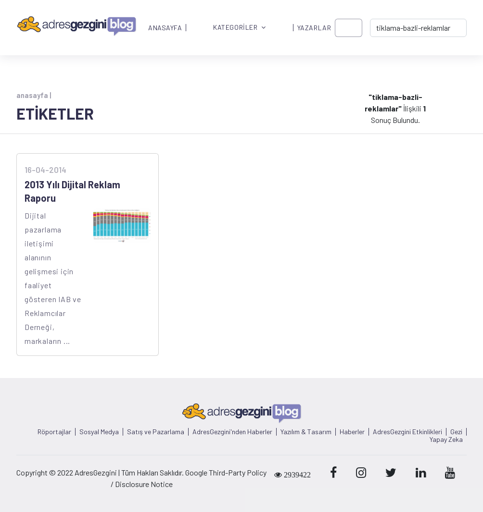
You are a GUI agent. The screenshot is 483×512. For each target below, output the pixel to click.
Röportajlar (54, 432)
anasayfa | (33, 95)
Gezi (456, 432)
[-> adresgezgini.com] (418, 28)
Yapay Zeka (446, 439)
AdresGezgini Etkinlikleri (407, 432)
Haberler (352, 432)
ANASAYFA (165, 28)
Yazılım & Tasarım (305, 432)
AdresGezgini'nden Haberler (232, 432)
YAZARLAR (314, 28)
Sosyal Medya (99, 432)
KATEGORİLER (239, 27)
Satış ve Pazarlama (155, 432)
